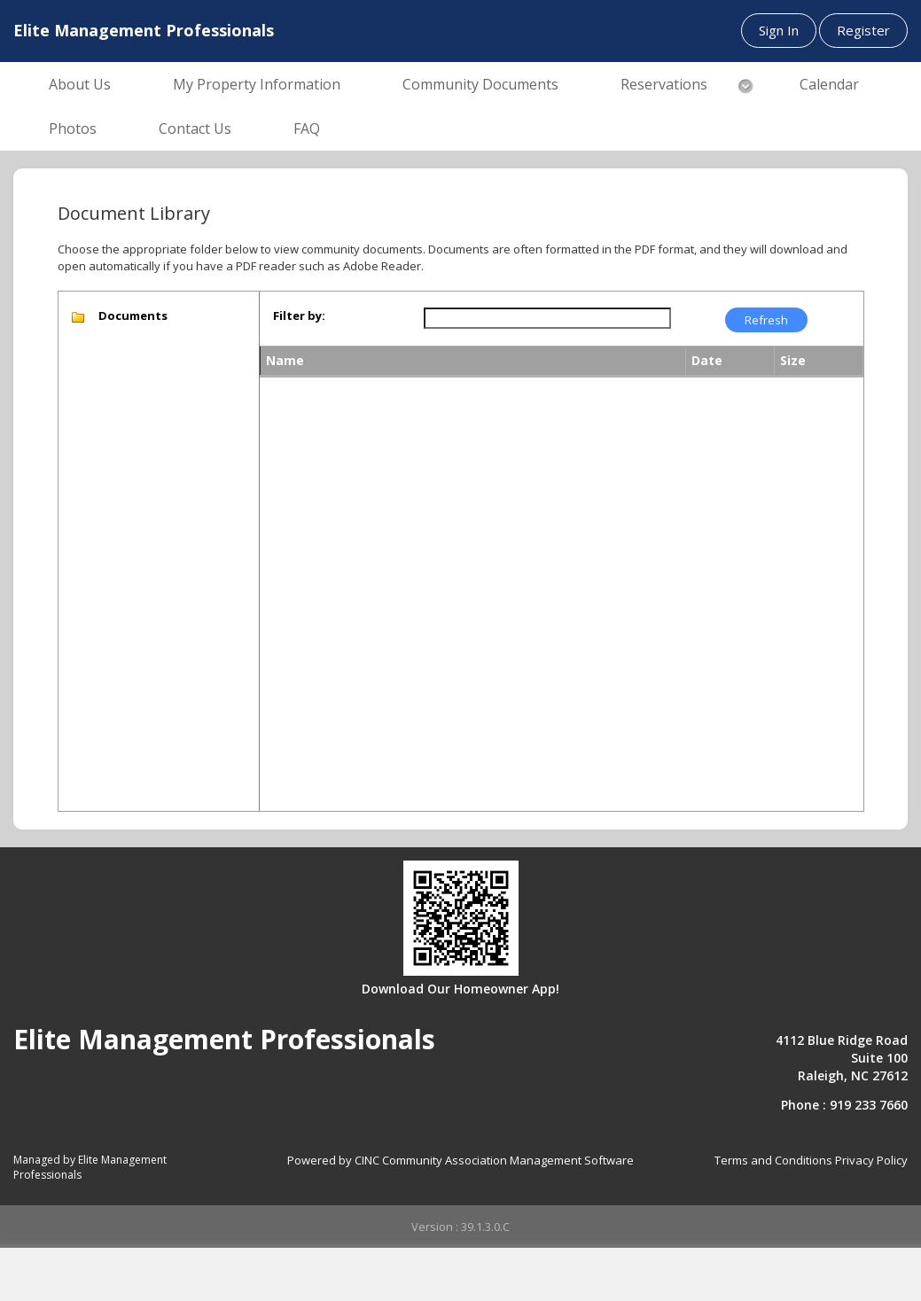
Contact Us (195, 128)
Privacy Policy (871, 1160)
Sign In (779, 30)
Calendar (829, 84)
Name (285, 360)
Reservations (664, 84)
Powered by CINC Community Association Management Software (460, 1160)
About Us (80, 84)
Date (706, 360)
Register (863, 30)
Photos (73, 128)
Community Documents (480, 84)
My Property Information (256, 84)
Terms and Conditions (773, 1160)
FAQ (306, 128)
